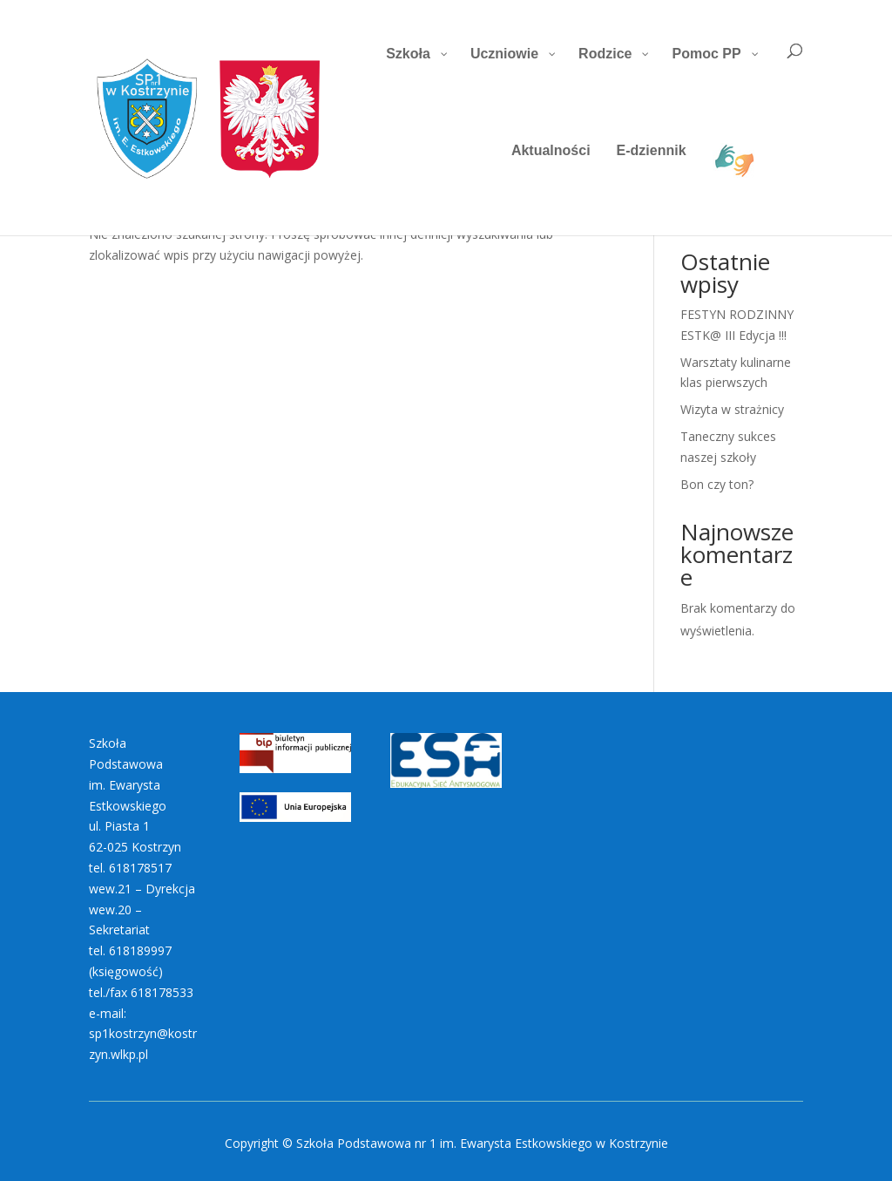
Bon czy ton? (716, 484)
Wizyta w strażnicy (732, 409)
